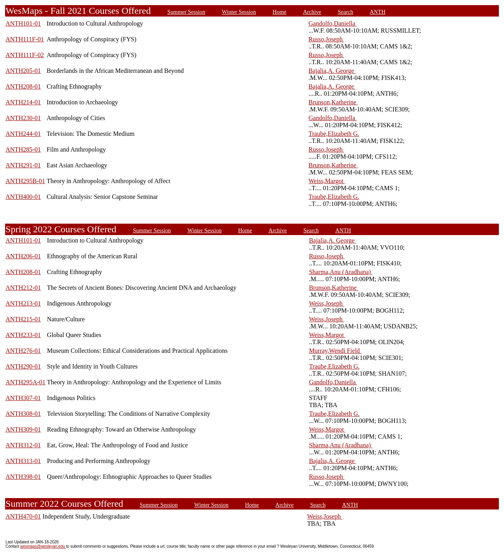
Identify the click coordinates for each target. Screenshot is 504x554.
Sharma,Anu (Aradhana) (340, 272)
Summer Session (186, 12)
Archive (312, 12)
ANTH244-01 (23, 133)
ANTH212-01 (23, 287)
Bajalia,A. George (332, 70)
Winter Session (239, 12)
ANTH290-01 (23, 366)
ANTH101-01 (23, 23)
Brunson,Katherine (333, 102)
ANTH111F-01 (25, 39)
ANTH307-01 (23, 398)
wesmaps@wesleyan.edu (43, 546)
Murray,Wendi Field (335, 350)
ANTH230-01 (23, 118)
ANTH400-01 (23, 196)
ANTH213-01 (23, 303)
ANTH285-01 (23, 149)
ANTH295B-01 (25, 181)
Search (345, 12)
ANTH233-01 (23, 335)
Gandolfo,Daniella (333, 23)
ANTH (377, 12)
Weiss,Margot (327, 181)
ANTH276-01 (23, 350)
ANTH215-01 (23, 319)
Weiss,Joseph (326, 303)
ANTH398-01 (23, 476)
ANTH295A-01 (25, 382)
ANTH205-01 (23, 70)
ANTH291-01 (23, 165)
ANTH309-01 (23, 429)
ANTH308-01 (23, 413)
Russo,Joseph (327, 39)
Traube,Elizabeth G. (334, 133)
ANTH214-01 (23, 102)
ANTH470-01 (23, 516)
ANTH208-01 (23, 86)
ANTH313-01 (23, 461)
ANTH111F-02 (25, 55)
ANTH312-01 (23, 445)
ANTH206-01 (23, 256)
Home (279, 12)
